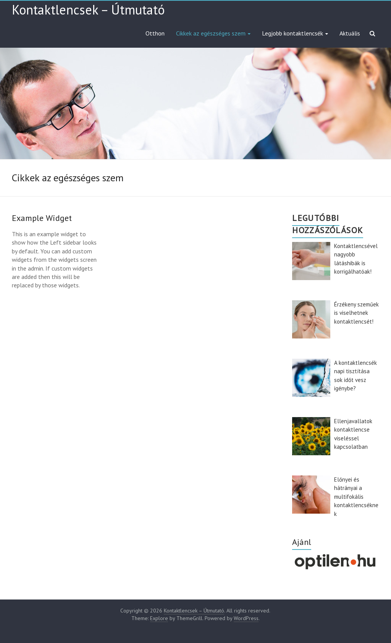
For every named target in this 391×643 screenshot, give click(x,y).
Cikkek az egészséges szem (211, 33)
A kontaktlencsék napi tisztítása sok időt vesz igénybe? (355, 375)
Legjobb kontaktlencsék (292, 33)
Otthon (155, 33)
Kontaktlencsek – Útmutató (88, 9)
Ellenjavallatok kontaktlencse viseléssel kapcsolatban (353, 434)
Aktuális (349, 33)
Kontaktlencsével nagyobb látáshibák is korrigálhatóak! (356, 259)
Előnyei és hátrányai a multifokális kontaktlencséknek (356, 496)
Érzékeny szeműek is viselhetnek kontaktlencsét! (356, 313)
